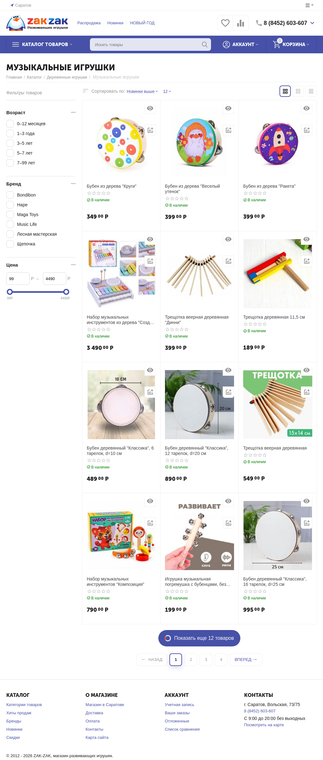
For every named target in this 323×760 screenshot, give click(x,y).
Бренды (13, 721)
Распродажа (89, 23)
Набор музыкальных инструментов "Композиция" (115, 581)
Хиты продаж (19, 712)
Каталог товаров (45, 44)
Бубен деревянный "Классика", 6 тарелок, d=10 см (120, 450)
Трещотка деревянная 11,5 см (274, 317)
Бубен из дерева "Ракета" (269, 186)
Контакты (94, 729)
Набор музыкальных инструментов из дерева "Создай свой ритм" (121, 320)
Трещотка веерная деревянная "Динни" (197, 320)
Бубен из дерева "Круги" (112, 186)
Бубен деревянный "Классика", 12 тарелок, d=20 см (196, 450)
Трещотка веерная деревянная (275, 448)
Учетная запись (179, 704)
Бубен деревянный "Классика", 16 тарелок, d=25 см (275, 581)
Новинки (115, 23)
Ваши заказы (177, 712)
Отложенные (177, 721)
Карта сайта (96, 737)
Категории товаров (24, 704)
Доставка (94, 712)
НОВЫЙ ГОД (142, 23)
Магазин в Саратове (104, 704)
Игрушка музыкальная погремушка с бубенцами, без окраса (195, 581)
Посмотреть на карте (264, 724)
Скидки (13, 737)
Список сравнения (182, 729)
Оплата (92, 721)
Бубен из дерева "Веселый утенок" (192, 189)
